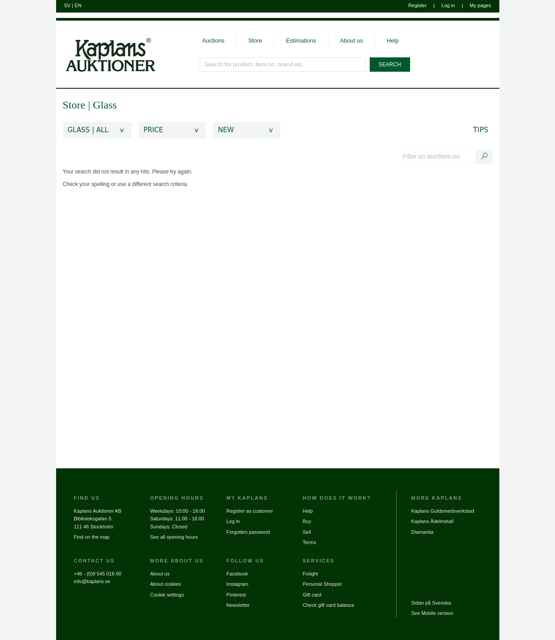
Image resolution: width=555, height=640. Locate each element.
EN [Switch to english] (77, 5)
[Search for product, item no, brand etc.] (283, 64)
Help (393, 40)
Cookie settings (167, 594)
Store (255, 40)
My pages (480, 5)
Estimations (301, 40)
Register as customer (250, 511)
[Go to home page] (105, 46)
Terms (309, 542)
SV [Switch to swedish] (67, 5)
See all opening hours (174, 537)
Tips (480, 129)
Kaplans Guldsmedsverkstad (442, 511)
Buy (307, 521)
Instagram (238, 584)
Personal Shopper (322, 584)
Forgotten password (248, 532)
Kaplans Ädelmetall (432, 521)
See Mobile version (432, 613)
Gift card (312, 594)
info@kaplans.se (92, 581)
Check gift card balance (328, 605)
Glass (105, 105)
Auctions (213, 40)
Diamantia (422, 532)
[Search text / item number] (484, 156)
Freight (310, 573)
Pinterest (236, 594)
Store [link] (74, 105)
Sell (307, 532)
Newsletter (238, 605)
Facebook (237, 573)
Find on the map (92, 537)
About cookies (165, 584)
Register (417, 5)
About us (351, 40)
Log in (448, 5)
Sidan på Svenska (431, 602)
